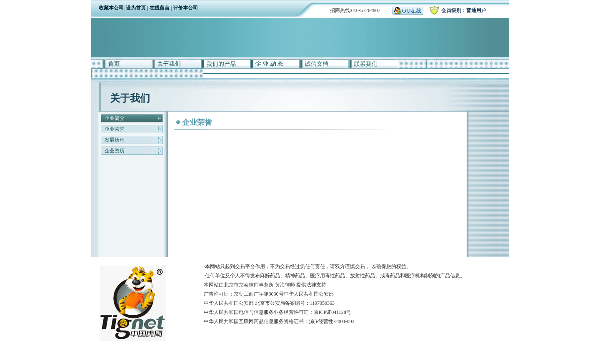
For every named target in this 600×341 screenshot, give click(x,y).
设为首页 (136, 8)
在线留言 (160, 8)
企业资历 (115, 151)
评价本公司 (185, 8)
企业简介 (115, 118)
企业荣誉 (115, 129)
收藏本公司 (111, 8)
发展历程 (115, 140)
